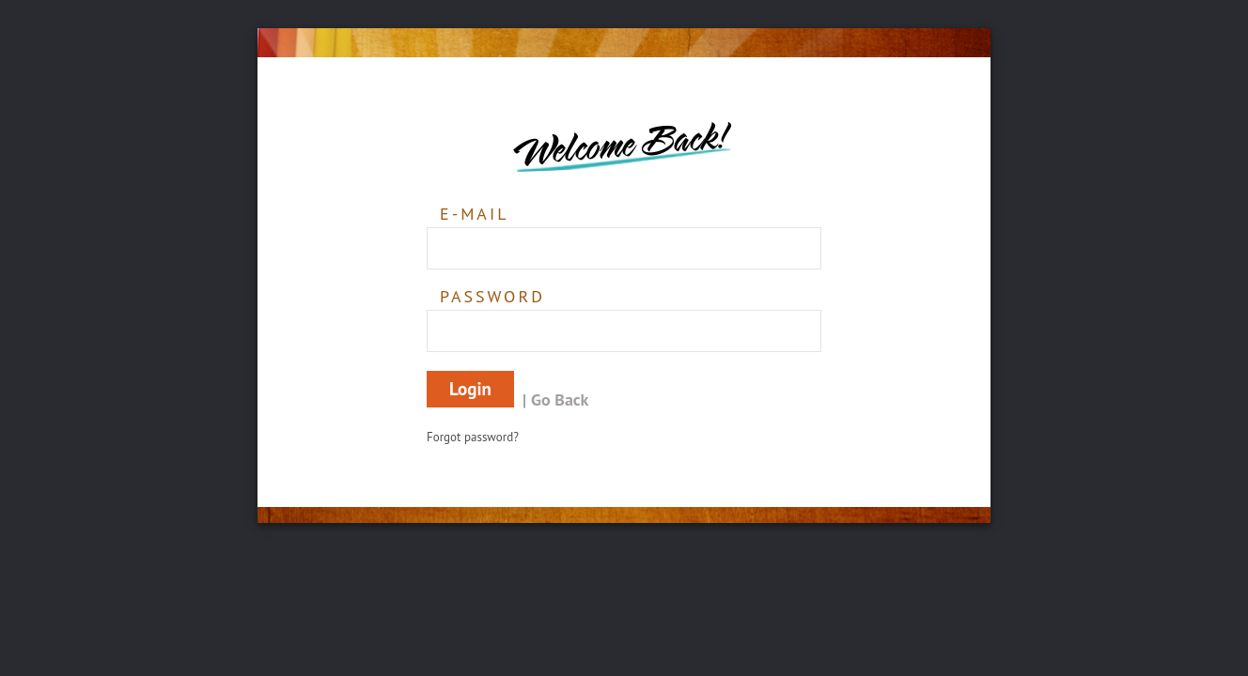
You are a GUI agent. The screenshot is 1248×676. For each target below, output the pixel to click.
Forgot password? (473, 437)
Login (470, 388)
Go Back (559, 399)
